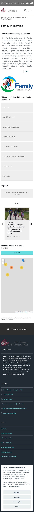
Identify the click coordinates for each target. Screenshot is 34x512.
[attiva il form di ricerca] (25, 10)
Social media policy (6, 443)
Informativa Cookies (6, 438)
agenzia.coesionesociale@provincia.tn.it (13, 404)
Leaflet (16, 311)
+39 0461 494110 (8, 395)
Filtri (17, 253)
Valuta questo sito (17, 329)
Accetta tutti (17, 492)
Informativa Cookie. (14, 486)
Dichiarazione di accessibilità (8, 457)
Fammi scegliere (17, 502)
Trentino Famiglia (6, 17)
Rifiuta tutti (17, 497)
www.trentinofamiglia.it (9, 413)
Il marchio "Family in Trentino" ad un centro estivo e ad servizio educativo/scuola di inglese (15, 228)
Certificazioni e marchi (22, 17)
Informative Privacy (6, 433)
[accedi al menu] (30, 10)
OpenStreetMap (23, 311)
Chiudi (17, 506)
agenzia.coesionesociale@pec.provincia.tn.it (14, 408)
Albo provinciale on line (7, 447)
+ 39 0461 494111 (8, 399)
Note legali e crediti (6, 452)
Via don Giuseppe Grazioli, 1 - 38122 (12, 390)
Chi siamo (3, 429)
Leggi (26, 71)
